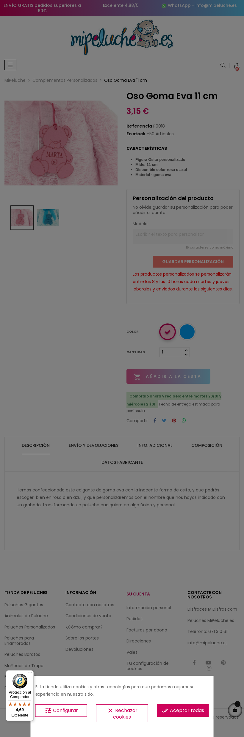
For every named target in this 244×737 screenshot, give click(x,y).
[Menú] (30, 674)
